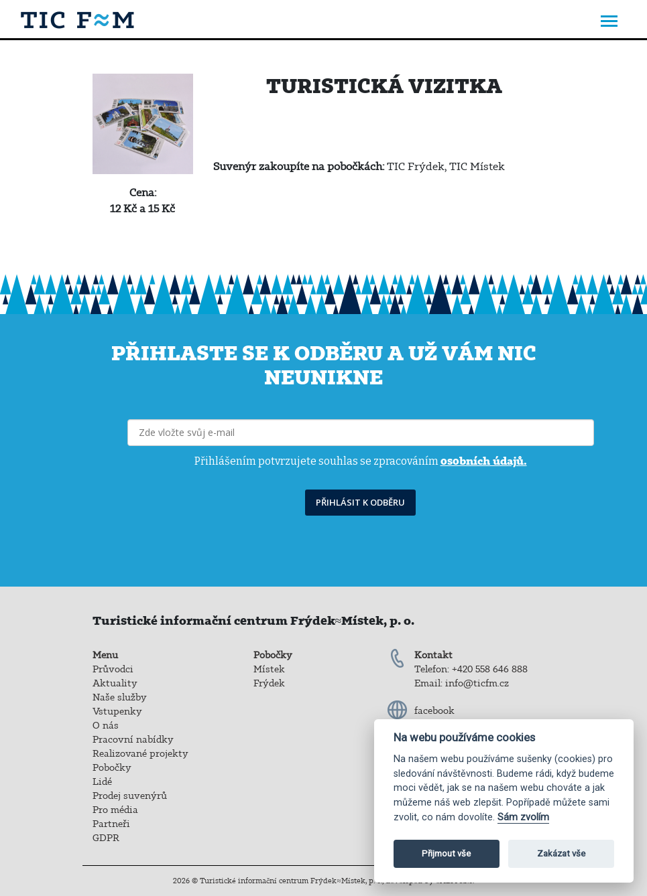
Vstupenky (117, 711)
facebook (434, 710)
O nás (106, 725)
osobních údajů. (483, 460)
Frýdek (269, 683)
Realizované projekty (140, 753)
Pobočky (112, 767)
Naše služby (120, 697)
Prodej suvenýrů (130, 796)
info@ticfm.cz (477, 683)
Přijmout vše (446, 853)
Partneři (111, 824)
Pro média (115, 810)
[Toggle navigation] (609, 22)
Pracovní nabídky (133, 739)
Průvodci (113, 669)
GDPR (106, 838)
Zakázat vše (561, 853)
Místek (269, 669)
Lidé (102, 781)
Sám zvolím (523, 817)
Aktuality (115, 683)
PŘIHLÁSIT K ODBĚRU (360, 502)
